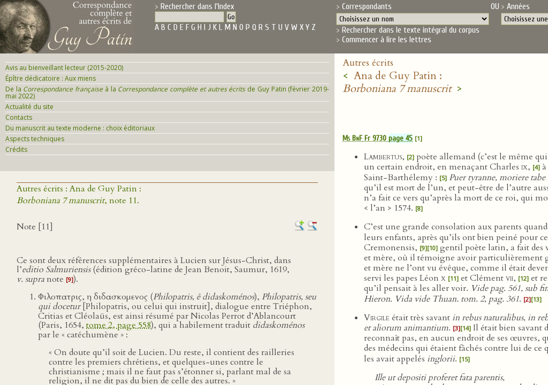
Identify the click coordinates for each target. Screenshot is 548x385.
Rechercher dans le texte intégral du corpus (411, 30)
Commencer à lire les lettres (386, 39)
